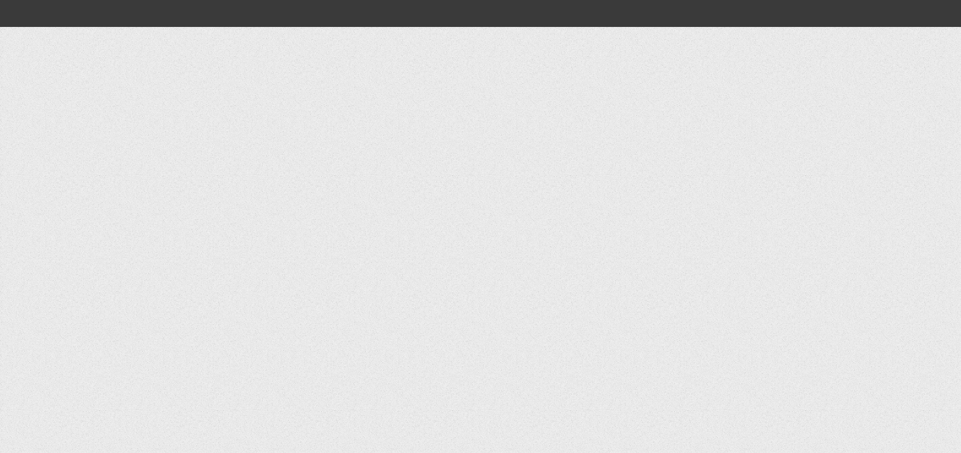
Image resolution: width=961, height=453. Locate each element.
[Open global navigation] (185, 13)
